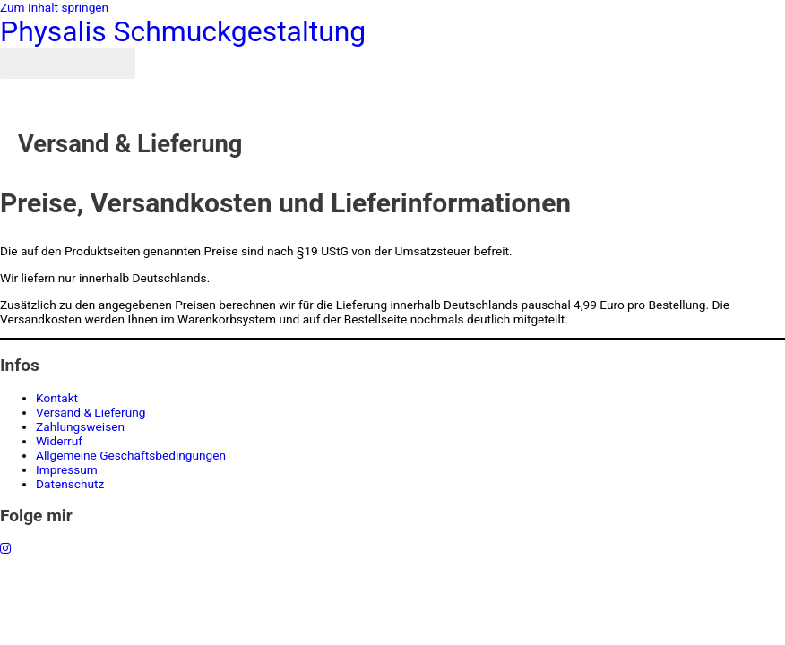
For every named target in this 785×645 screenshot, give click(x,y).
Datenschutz (70, 484)
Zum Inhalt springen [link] (54, 7)
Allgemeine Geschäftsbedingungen (131, 455)
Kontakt (57, 398)
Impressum (67, 469)
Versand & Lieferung (91, 412)
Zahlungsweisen (80, 426)
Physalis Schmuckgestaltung (183, 31)
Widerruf (59, 441)
